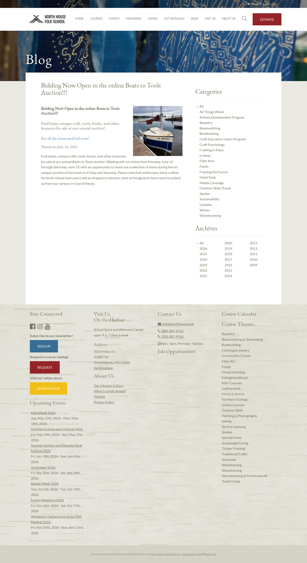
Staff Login (209, 554)
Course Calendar (239, 313)
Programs (133, 18)
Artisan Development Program (222, 117)
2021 (203, 276)
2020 (228, 243)
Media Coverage (212, 183)
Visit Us (210, 18)
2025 (203, 254)
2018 (228, 254)
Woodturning (232, 470)
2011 (253, 254)
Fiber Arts (207, 161)
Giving (153, 18)
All (202, 106)
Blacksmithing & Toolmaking (242, 339)
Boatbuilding (209, 133)
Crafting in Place (212, 150)
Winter (205, 210)
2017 (228, 259)
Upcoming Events (48, 402)
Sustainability (210, 199)
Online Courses (233, 405)
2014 (228, 276)
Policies (99, 396)
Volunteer (229, 459)
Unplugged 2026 (43, 467)
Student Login (258, 4)
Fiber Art (228, 361)
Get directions (103, 368)
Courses (96, 18)
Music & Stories (233, 394)
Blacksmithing (210, 128)
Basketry (206, 123)
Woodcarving (232, 465)
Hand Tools (208, 177)
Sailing (226, 421)
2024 (203, 259)
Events (114, 18)
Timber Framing (233, 448)
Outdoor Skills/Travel (215, 188)
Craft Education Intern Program (223, 139)
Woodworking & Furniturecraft (244, 476)
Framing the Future (214, 172)
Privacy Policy (104, 402)
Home (79, 18)
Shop (194, 18)
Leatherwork (231, 388)
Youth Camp (231, 481)
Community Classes (236, 356)
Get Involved (174, 18)
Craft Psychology (212, 145)
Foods (204, 166)
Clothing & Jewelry (235, 350)
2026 (203, 248)
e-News (205, 155)
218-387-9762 (171, 336)
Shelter (205, 194)
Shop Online (48, 388)
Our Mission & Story (109, 386)
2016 (228, 265)
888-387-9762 (171, 331)
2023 (203, 265)
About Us (228, 18)
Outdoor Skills (232, 410)
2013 (253, 243)
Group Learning (233, 372)
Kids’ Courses (232, 383)
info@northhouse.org (176, 324)
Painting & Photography (239, 416)
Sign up (44, 346)
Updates (206, 204)
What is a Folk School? (110, 391)
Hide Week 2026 (43, 413)
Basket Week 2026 (44, 484)
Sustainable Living (235, 443)
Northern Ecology (235, 399)
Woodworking (210, 215)
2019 (228, 248)
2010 (253, 259)
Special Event (231, 437)
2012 (253, 248)
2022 (203, 270)
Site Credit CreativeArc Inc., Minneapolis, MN (176, 554)
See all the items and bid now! (65, 138)
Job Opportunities (176, 351)
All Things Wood (212, 112)
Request (44, 367)
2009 (253, 265)
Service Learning (234, 427)
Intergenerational (235, 377)
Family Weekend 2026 (47, 500)
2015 (228, 270)
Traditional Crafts (235, 454)
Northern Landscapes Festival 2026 (57, 429)
